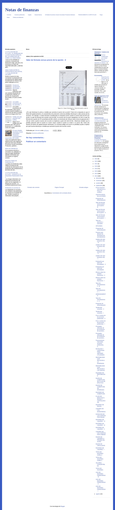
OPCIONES (99, 226)
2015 (96, 171)
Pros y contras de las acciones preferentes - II (100, 317)
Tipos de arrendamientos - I (100, 290)
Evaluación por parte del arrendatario (100, 268)
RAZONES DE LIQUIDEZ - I (100, 448)
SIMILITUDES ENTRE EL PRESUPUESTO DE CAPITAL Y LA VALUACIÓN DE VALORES (13, 72)
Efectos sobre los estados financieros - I (100, 279)
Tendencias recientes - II (100, 308)
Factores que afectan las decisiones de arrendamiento (100, 235)
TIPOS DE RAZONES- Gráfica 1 (100, 459)
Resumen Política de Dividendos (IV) (11, 161)
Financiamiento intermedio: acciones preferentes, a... (100, 343)
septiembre (99, 185)
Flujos (101, 14)
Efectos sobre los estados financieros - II (100, 273)
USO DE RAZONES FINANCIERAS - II (100, 482)
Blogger (62, 506)
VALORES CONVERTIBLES (100, 464)
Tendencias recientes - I (100, 312)
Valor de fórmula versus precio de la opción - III (100, 205)
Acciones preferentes (19, 14)
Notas (8, 17)
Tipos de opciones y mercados (99, 222)
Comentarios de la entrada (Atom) (61, 193)
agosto (98, 494)
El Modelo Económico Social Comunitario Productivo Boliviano (60, 14)
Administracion (99, 118)
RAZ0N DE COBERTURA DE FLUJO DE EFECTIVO (100, 380)
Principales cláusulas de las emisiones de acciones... (100, 329)
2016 (96, 168)
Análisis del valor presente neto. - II (100, 252)
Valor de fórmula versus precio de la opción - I (100, 216)
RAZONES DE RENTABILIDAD (100, 374)
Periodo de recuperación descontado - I (17, 86)
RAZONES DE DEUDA (100, 405)
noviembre (99, 180)
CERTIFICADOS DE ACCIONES (101, 195)
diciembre (99, 178)
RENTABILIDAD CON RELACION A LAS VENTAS (100, 368)
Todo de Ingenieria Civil (102, 96)
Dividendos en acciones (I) (12, 188)
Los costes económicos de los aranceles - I (17, 103)
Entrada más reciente (33, 187)
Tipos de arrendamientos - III (100, 284)
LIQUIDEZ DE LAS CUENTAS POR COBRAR (101, 433)
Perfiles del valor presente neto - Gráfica (17, 118)
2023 (96, 161)
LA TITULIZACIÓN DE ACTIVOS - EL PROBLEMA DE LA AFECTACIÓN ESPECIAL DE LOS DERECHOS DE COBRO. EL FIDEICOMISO (14, 55)
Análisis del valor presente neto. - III (100, 246)
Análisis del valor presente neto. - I (100, 257)
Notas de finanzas (22, 9)
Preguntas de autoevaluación (100, 199)
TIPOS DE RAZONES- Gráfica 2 (100, 453)
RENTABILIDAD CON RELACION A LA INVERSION (100, 360)
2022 (96, 163)
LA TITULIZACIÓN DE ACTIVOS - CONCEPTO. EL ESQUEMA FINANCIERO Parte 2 (14, 175)
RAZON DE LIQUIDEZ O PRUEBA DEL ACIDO (100, 439)
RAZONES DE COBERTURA (100, 393)
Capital (29, 14)
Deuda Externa (38, 14)
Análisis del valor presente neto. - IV (100, 241)
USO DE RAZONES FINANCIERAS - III (100, 475)
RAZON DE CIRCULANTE (100, 444)
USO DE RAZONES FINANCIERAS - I (100, 488)
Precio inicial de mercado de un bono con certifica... (100, 190)
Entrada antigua (83, 187)
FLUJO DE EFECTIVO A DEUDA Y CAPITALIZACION (100, 399)
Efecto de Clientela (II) (11, 148)
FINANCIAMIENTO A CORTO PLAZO (87, 14)
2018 (96, 166)
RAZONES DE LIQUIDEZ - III (100, 424)
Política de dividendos (18, 17)
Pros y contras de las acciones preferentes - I (100, 322)
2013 (96, 176)
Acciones (9, 14)
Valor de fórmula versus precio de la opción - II (101, 211)
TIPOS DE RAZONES (99, 469)
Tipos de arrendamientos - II (100, 299)
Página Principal (59, 187)
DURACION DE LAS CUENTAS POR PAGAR (101, 415)
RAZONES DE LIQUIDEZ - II (100, 428)
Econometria (98, 75)
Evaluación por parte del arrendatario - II (101, 263)
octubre (98, 183)
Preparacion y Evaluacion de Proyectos (99, 137)
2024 (96, 159)
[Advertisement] (57, 34)
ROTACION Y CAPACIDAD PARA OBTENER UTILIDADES (100, 352)
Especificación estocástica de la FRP (105, 78)
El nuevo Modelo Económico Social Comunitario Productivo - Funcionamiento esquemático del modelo (14, 134)
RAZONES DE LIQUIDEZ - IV (100, 420)
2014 (96, 173)
